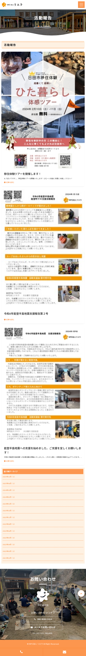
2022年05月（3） (9, 538)
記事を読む (10, 182)
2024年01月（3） (9, 504)
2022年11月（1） (9, 517)
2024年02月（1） (9, 497)
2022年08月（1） (9, 524)
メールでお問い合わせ (44, 627)
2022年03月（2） (9, 551)
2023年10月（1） (9, 511)
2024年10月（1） (9, 490)
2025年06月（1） (9, 483)
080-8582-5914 (44, 619)
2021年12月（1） (9, 558)
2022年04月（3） (9, 545)
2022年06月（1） (9, 531)
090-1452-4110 (38, 633)
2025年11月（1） (9, 477)
